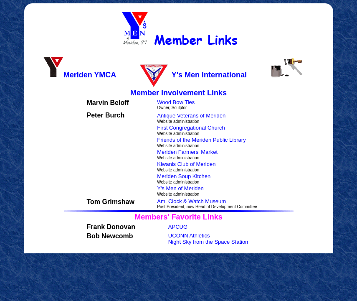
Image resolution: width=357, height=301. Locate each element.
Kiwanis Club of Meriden (186, 164)
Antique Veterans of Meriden (191, 115)
